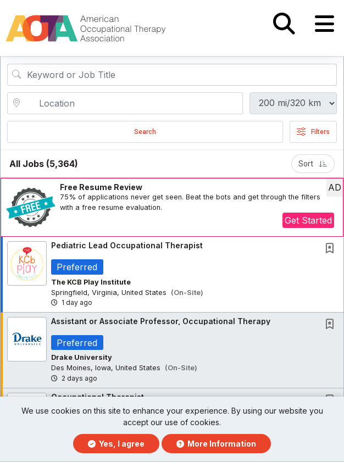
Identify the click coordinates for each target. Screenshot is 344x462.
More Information (216, 443)
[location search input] (133, 104)
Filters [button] (313, 132)
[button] (324, 24)
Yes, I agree (116, 443)
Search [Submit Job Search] (145, 132)
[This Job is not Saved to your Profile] (332, 250)
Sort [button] (313, 164)
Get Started (308, 220)
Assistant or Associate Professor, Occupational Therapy (160, 321)
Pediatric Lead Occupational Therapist (127, 246)
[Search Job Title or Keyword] (180, 75)
